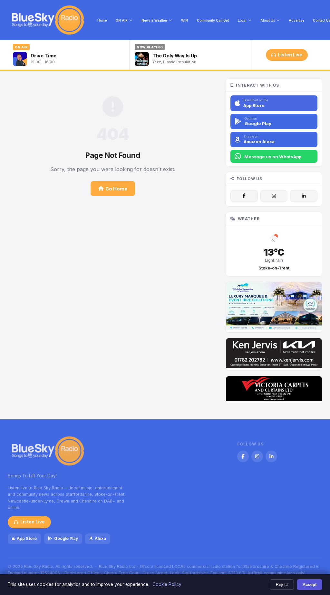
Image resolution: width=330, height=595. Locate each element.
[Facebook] (243, 196)
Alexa (97, 538)
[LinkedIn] (303, 196)
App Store (24, 538)
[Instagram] (273, 196)
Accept (310, 584)
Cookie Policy (166, 584)
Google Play (63, 538)
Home (102, 20)
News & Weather (156, 20)
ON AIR (124, 20)
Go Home (112, 188)
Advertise (296, 20)
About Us (270, 20)
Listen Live (286, 54)
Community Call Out (213, 20)
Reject (282, 584)
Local (244, 20)
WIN (184, 20)
